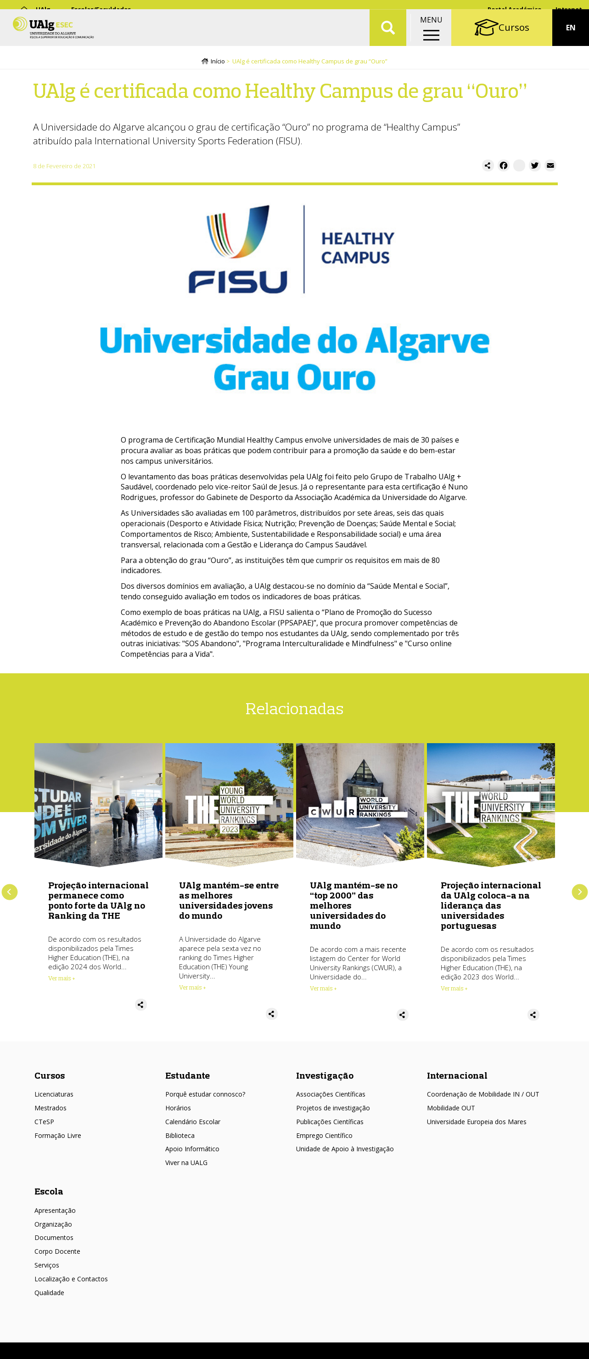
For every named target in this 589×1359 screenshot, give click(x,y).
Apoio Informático (192, 1151)
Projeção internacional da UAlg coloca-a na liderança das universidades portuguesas (491, 907)
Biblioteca (180, 1137)
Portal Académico (515, 9)
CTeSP (44, 1123)
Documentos (53, 1239)
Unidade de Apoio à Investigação (345, 1151)
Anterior (9, 894)
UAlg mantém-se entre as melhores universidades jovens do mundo (229, 902)
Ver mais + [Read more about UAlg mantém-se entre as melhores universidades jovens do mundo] (192, 989)
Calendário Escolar (192, 1123)
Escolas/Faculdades (101, 9)
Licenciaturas (53, 1096)
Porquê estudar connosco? (205, 1096)
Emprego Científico (324, 1137)
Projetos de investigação (333, 1109)
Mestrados (50, 1109)
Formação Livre (57, 1137)
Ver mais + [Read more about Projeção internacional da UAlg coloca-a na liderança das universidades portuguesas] (454, 990)
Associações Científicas (330, 1096)
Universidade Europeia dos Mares (477, 1123)
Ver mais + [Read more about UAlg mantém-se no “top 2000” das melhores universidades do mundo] (323, 990)
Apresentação (55, 1212)
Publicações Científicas (330, 1123)
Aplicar (388, 36)
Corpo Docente (57, 1253)
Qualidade (49, 1294)
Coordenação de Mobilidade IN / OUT (483, 1096)
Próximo (580, 894)
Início (218, 63)
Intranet (568, 9)
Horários (178, 1109)
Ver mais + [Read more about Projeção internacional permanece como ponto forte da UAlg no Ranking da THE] (61, 980)
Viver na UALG (186, 1164)
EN (571, 37)
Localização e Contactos (71, 1280)
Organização (53, 1226)
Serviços (46, 1267)
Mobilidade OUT (451, 1109)
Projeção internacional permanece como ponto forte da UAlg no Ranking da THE (98, 902)
